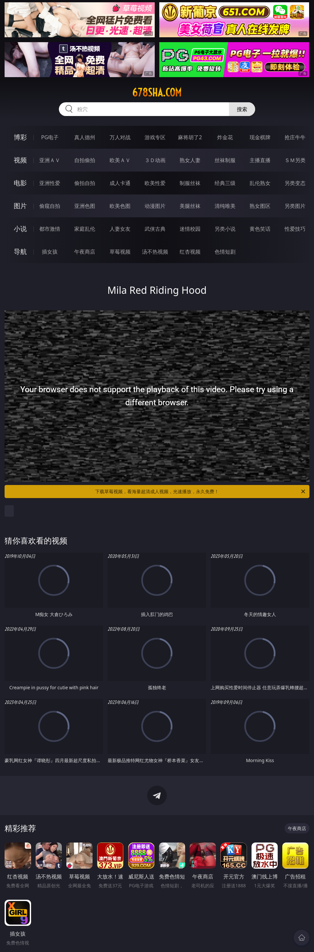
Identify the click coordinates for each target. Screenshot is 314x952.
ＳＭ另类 (295, 160)
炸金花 (225, 137)
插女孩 (50, 251)
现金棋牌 (260, 137)
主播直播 (260, 160)
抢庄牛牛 (295, 137)
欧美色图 (120, 205)
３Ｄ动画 (155, 160)
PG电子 (50, 137)
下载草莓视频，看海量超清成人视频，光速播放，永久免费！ (200, 491)
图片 (20, 205)
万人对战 (120, 137)
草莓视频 (120, 251)
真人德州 (84, 137)
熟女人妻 (190, 160)
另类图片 (295, 205)
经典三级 (225, 183)
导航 (20, 251)
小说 (20, 228)
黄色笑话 (260, 228)
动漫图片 (155, 205)
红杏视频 (190, 251)
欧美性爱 (155, 183)
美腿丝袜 (190, 205)
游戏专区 (155, 137)
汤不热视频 (155, 251)
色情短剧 (225, 251)
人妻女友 (120, 228)
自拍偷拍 (84, 160)
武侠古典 (155, 228)
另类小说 (225, 228)
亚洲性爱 (49, 183)
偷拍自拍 (84, 183)
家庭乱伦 (84, 228)
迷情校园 (190, 228)
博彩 (20, 137)
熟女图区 (260, 205)
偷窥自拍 (49, 205)
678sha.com (157, 92)
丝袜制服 (225, 160)
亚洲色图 (84, 205)
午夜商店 (84, 251)
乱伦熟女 (260, 183)
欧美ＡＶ (120, 160)
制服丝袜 (190, 183)
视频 (20, 160)
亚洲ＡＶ (49, 160)
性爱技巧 (295, 228)
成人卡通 (120, 183)
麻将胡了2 (190, 137)
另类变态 (295, 183)
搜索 (242, 109)
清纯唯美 (225, 205)
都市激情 (49, 228)
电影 (20, 182)
